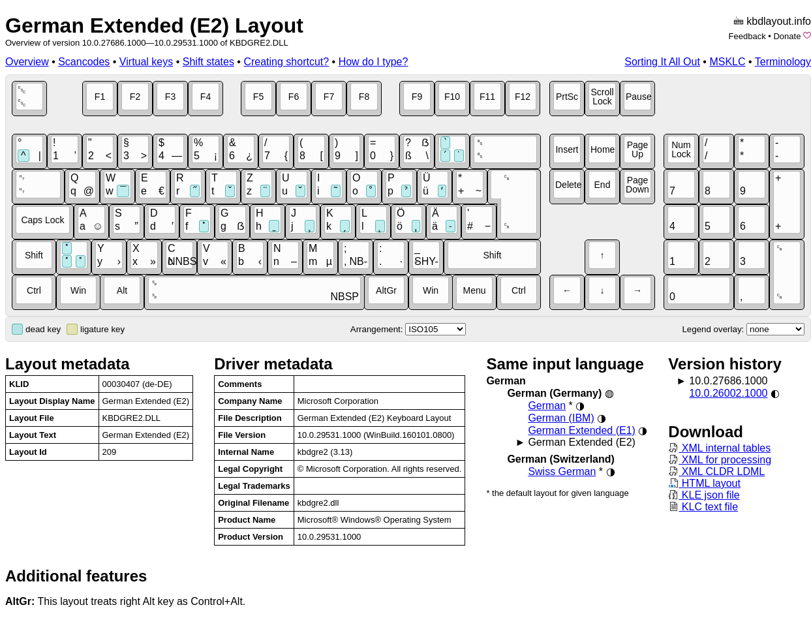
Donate (787, 36)
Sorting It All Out (662, 61)
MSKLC (727, 61)
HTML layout (704, 483)
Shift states (208, 61)
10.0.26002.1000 (728, 393)
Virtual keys (146, 61)
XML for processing (719, 459)
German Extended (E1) (581, 430)
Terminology (783, 61)
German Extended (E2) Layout (154, 25)
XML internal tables (719, 448)
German (547, 405)
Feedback (747, 36)
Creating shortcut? (286, 61)
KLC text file (703, 506)
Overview (27, 61)
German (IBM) (561, 418)
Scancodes (84, 61)
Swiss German (562, 471)
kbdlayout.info (778, 21)
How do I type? (373, 61)
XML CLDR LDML (716, 471)
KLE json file (703, 495)
